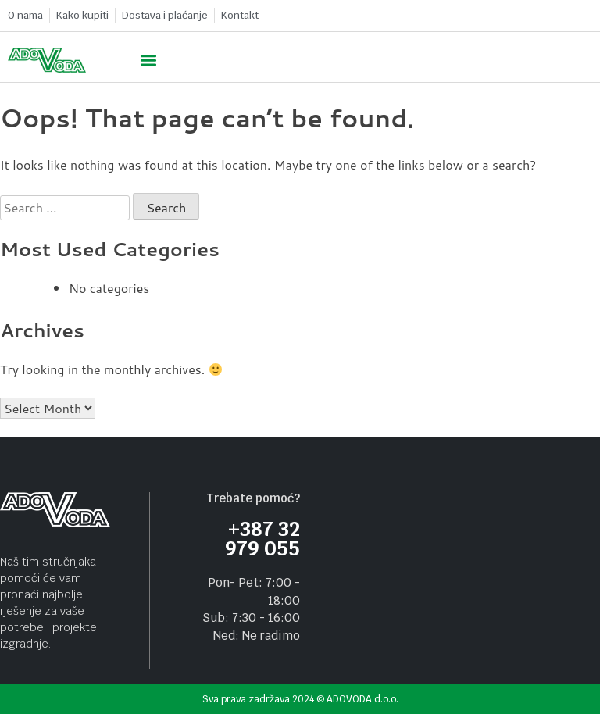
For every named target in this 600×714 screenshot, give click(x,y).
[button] (148, 60)
